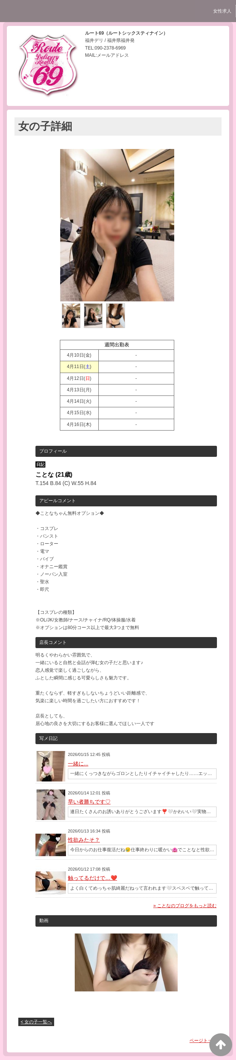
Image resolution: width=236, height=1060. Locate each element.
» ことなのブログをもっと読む (185, 905)
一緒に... (78, 764)
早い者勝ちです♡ (89, 802)
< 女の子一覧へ (36, 1022)
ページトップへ (205, 1040)
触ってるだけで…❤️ (92, 878)
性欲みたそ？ (84, 840)
